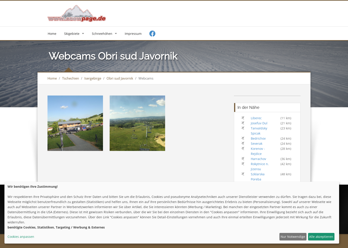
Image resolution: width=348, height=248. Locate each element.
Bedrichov (258, 138)
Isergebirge (92, 78)
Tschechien (70, 78)
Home (52, 33)
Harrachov (258, 159)
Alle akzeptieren (321, 236)
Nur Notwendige (293, 236)
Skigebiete (71, 33)
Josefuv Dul (259, 123)
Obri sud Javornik (120, 78)
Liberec (256, 118)
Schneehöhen (102, 33)
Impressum (133, 33)
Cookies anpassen (21, 236)
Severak (256, 143)
